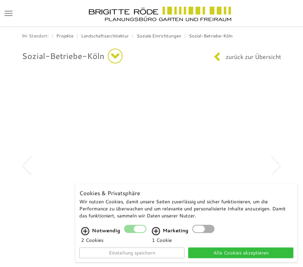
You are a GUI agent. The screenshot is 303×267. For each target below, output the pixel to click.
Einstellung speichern (132, 256)
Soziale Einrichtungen (159, 36)
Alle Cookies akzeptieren (241, 256)
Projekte (64, 36)
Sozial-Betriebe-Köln (211, 36)
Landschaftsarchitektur (105, 36)
